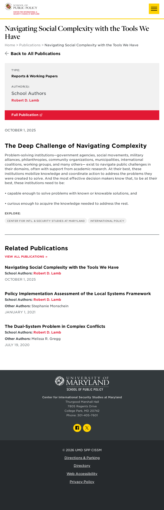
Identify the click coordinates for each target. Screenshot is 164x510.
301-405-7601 (87, 415)
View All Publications (24, 256)
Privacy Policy (82, 482)
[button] (154, 9)
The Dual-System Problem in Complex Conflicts (55, 326)
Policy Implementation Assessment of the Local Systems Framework (78, 293)
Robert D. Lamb (25, 100)
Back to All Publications (35, 53)
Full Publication (24, 115)
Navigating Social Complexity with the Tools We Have (62, 267)
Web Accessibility (82, 474)
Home (10, 45)
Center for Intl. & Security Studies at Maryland (46, 220)
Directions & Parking (82, 458)
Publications (30, 45)
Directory (82, 466)
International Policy (107, 220)
